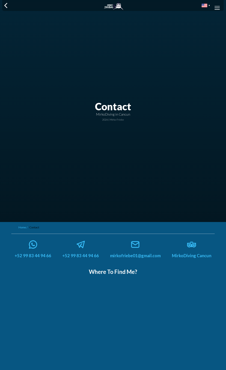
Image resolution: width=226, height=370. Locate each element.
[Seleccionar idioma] (206, 5)
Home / (23, 227)
